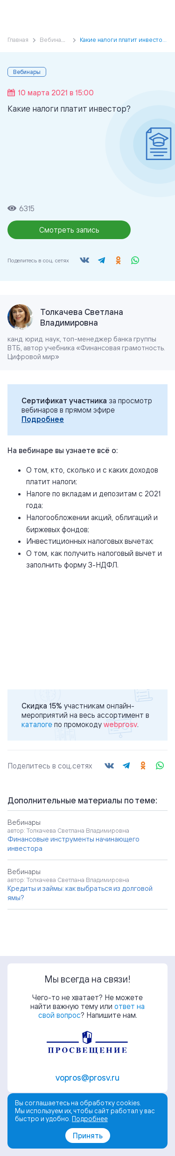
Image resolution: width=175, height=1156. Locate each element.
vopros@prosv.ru (87, 1077)
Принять (88, 1135)
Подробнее (42, 419)
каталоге (36, 724)
